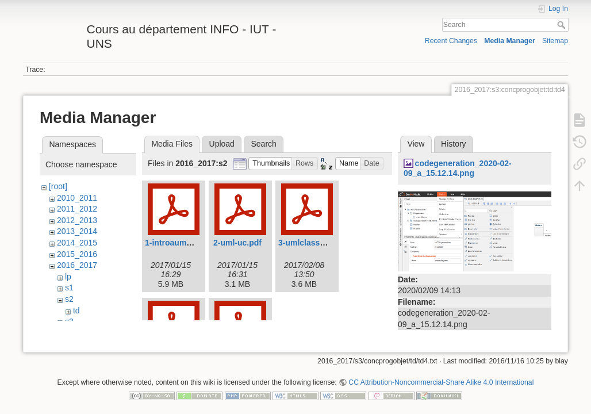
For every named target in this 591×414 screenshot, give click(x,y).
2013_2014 (77, 231)
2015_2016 (77, 254)
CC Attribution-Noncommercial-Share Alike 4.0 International (441, 376)
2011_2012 (77, 208)
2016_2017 (77, 265)
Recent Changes (451, 41)
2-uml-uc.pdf (237, 242)
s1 (69, 287)
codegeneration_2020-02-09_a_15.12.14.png (458, 168)
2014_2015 (77, 242)
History (453, 143)
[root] (58, 186)
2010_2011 (77, 197)
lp (68, 276)
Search (562, 25)
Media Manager (509, 41)
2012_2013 (77, 220)
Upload (222, 143)
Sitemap (555, 41)
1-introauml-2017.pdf (184, 242)
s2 (69, 299)
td (76, 310)
